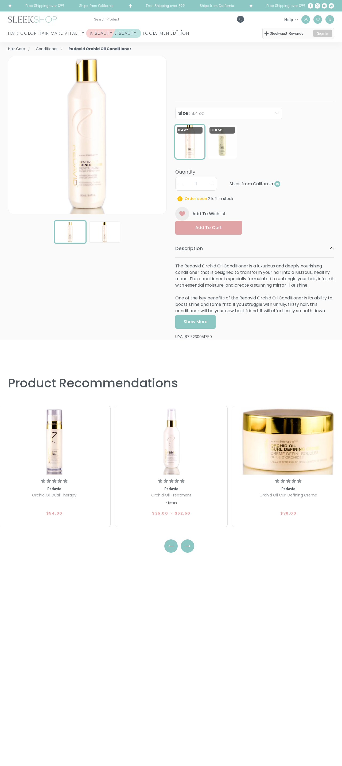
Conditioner (47, 48)
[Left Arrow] (171, 546)
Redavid (184, 59)
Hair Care (56, 36)
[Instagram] (324, 6)
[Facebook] (310, 6)
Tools (198, 36)
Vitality (98, 36)
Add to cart (208, 245)
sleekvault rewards (288, 34)
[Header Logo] (32, 19)
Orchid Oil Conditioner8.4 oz (245, 68)
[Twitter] (317, 6)
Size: (191, 117)
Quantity (185, 189)
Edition (254, 36)
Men (225, 36)
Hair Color (16, 36)
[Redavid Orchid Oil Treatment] (171, 441)
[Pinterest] (331, 6)
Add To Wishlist (200, 231)
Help (288, 19)
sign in (323, 36)
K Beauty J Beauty (140, 36)
